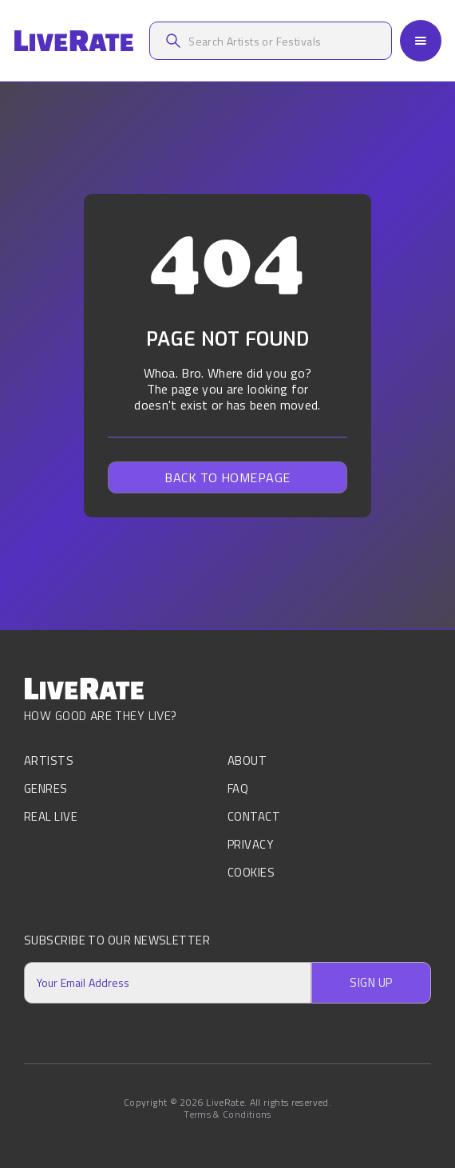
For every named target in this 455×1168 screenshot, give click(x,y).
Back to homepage (227, 477)
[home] (73, 41)
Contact (254, 816)
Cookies (251, 872)
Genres (46, 788)
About (247, 762)
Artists (48, 762)
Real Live (50, 816)
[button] (420, 40)
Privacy (250, 844)
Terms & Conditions (227, 1114)
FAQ (238, 788)
